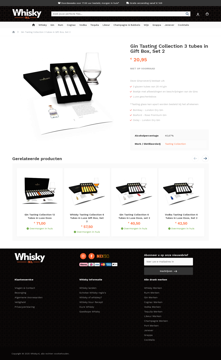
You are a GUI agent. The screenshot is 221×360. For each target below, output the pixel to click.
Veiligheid (20, 302)
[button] (198, 15)
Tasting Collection (175, 143)
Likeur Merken (152, 316)
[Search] (187, 13)
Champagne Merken (156, 320)
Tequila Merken (153, 311)
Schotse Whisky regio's (92, 292)
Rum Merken (151, 292)
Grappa (148, 335)
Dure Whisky (86, 306)
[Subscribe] (168, 271)
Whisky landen (87, 288)
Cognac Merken (153, 302)
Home (13, 32)
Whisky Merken (153, 288)
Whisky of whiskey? (90, 297)
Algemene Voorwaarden (28, 297)
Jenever (148, 330)
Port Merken (151, 325)
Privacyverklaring (25, 306)
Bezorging (20, 292)
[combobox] (120, 13)
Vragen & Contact (25, 288)
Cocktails (149, 339)
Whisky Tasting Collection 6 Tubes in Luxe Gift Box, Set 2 (87, 218)
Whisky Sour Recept (91, 302)
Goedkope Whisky (89, 311)
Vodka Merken (152, 306)
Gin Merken (150, 297)
